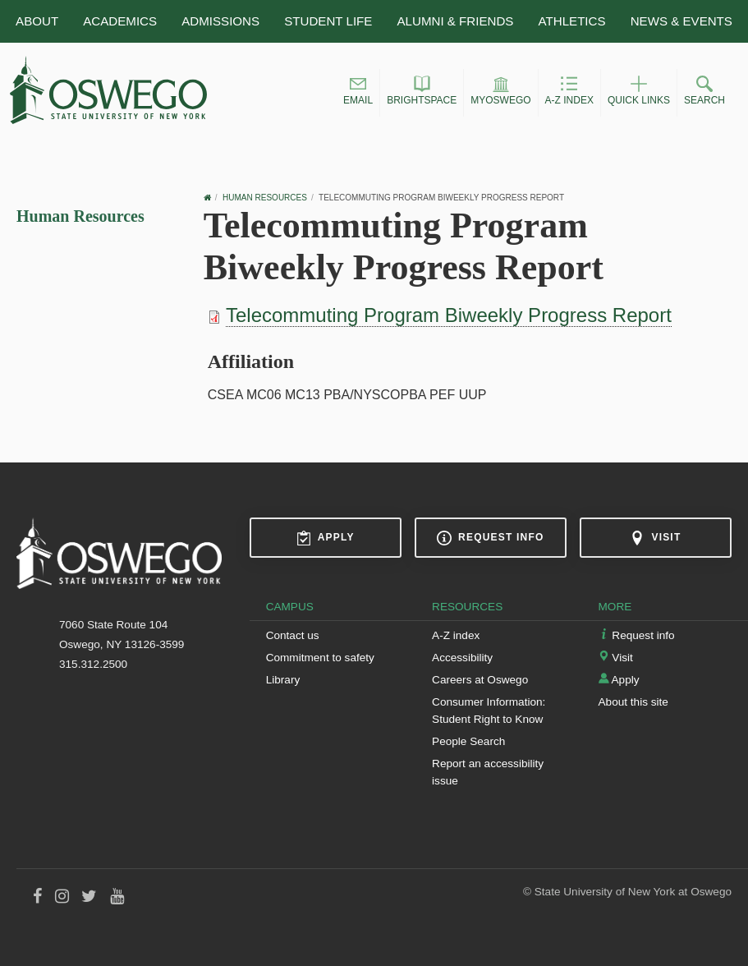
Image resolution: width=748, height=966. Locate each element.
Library (283, 680)
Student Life (328, 21)
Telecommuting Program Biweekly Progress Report (449, 315)
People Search (468, 741)
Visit (655, 538)
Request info (490, 538)
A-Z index (456, 635)
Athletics (572, 21)
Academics (120, 21)
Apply (325, 538)
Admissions (220, 21)
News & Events (681, 21)
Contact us (292, 635)
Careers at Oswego (480, 680)
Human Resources (80, 216)
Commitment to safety (320, 657)
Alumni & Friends (455, 21)
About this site (633, 702)
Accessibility (462, 657)
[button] (358, 93)
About (37, 21)
